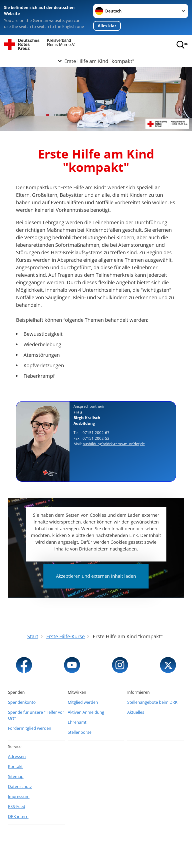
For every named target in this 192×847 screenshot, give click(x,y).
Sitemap (16, 776)
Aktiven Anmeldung (86, 712)
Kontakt (15, 766)
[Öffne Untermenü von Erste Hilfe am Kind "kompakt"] (96, 61)
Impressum (19, 796)
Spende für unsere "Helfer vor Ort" (36, 715)
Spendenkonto (22, 702)
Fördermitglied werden (29, 728)
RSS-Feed (16, 806)
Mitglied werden (83, 702)
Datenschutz (20, 786)
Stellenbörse (80, 732)
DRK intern (18, 816)
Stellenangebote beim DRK (152, 702)
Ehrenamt (77, 722)
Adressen (17, 756)
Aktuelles (135, 712)
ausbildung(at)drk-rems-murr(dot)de (114, 443)
